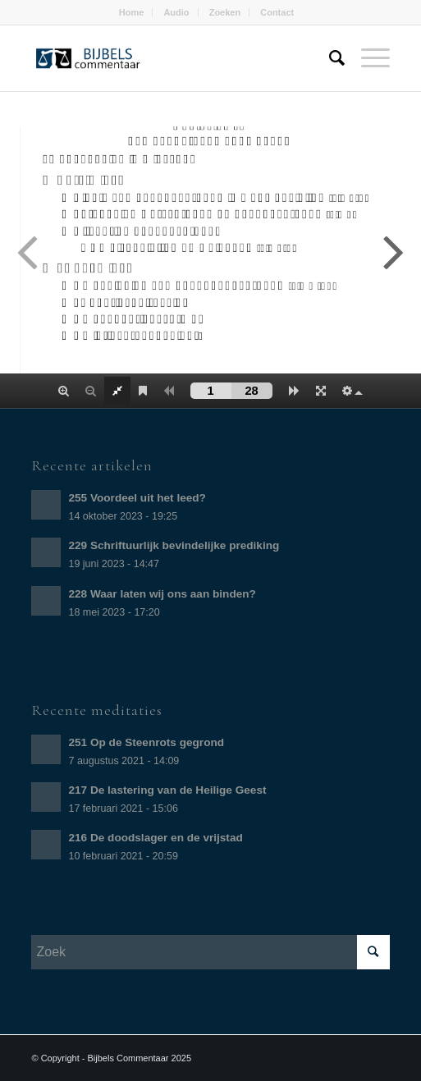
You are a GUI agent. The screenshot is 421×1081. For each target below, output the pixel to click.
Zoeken (225, 12)
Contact (277, 12)
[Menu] (367, 58)
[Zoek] (329, 58)
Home (131, 12)
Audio (176, 12)
